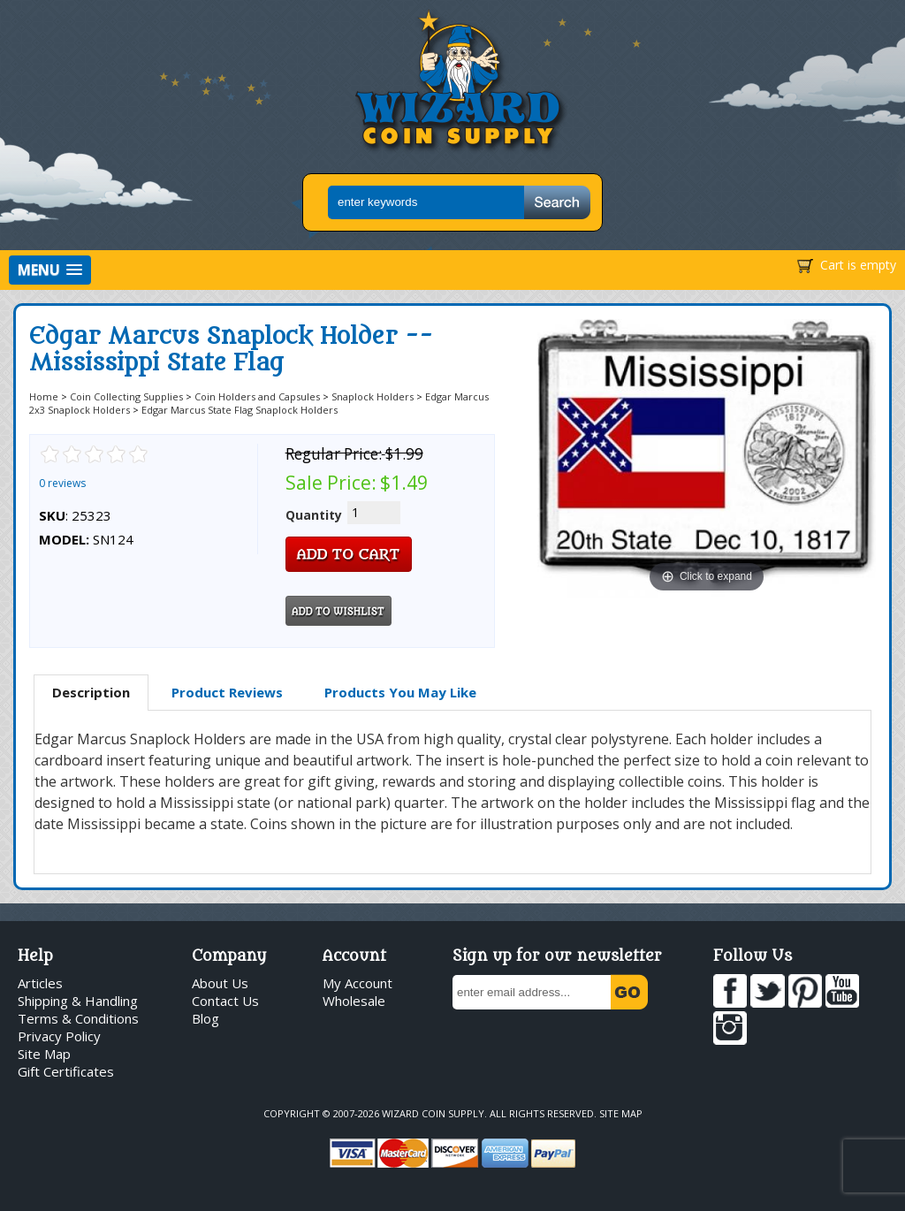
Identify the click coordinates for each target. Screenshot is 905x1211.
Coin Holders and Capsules (257, 396)
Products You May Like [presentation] (400, 692)
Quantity (313, 514)
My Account (357, 983)
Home (43, 396)
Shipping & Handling (78, 1000)
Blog (205, 1018)
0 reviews (62, 483)
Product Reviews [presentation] (227, 692)
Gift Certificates (66, 1071)
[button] (50, 270)
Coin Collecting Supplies (126, 396)
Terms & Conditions (78, 1018)
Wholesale (354, 1000)
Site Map (44, 1053)
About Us (220, 983)
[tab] (91, 693)
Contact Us (225, 1000)
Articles (40, 983)
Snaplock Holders (372, 396)
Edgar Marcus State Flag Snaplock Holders (239, 409)
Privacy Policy (59, 1036)
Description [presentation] (91, 692)
